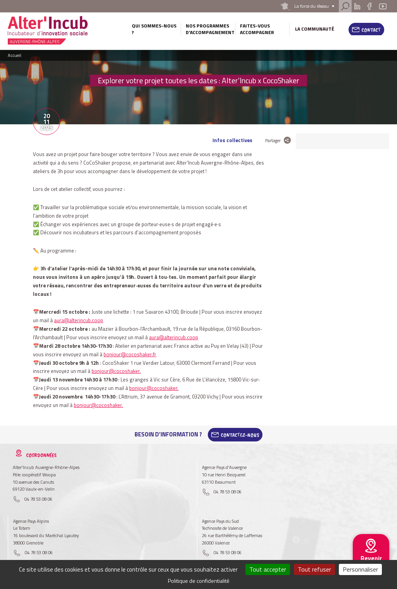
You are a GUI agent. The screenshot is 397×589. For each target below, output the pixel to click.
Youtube (382, 6)
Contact (371, 29)
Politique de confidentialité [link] (199, 581)
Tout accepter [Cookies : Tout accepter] (267, 569)
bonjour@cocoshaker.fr (130, 354)
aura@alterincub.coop (78, 320)
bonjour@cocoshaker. (116, 371)
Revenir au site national (371, 564)
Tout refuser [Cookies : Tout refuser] (314, 569)
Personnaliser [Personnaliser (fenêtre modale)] (360, 569)
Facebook (369, 6)
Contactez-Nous (240, 434)
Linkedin (357, 6)
